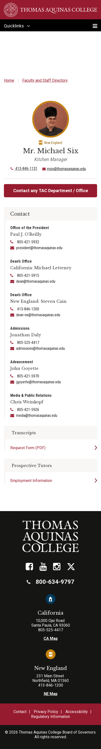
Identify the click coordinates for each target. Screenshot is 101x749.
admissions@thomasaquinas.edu (40, 348)
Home (9, 80)
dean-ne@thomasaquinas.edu (38, 315)
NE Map (50, 693)
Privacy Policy (46, 711)
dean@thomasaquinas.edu (35, 281)
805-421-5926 (27, 409)
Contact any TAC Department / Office (50, 190)
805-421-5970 (27, 376)
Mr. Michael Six (50, 151)
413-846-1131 (24, 168)
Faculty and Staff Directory (45, 80)
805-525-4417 (27, 342)
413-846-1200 (27, 309)
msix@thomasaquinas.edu (66, 168)
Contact (19, 711)
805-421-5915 (27, 275)
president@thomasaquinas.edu (39, 248)
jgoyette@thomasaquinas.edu (38, 382)
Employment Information (31, 480)
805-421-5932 (27, 242)
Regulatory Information (50, 716)
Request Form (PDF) (27, 447)
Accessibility (77, 711)
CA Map (51, 638)
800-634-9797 (50, 581)
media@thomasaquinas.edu (36, 415)
